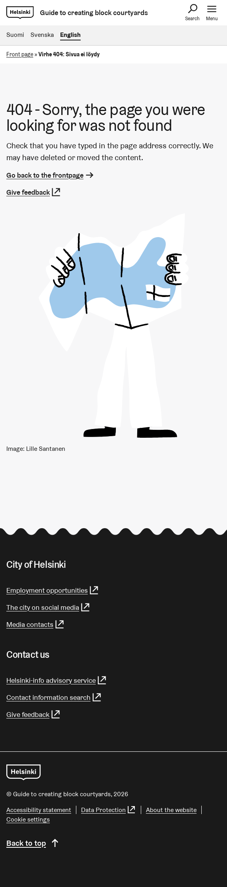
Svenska (42, 35)
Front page (19, 54)
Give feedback (33, 192)
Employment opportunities (52, 590)
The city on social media (48, 607)
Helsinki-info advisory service (56, 680)
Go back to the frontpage (50, 175)
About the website (171, 810)
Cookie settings (28, 819)
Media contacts (35, 624)
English (70, 35)
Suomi (15, 35)
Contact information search (54, 697)
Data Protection (108, 810)
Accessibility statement (38, 810)
